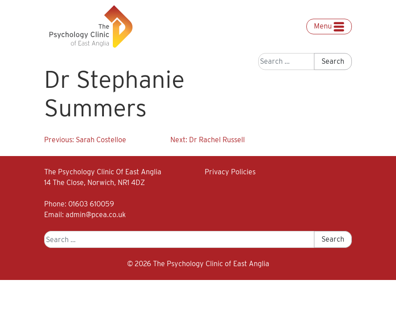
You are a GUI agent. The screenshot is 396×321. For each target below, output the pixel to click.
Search (333, 61)
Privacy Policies (230, 172)
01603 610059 (91, 204)
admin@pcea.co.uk (96, 214)
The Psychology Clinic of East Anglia (211, 263)
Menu (329, 26)
